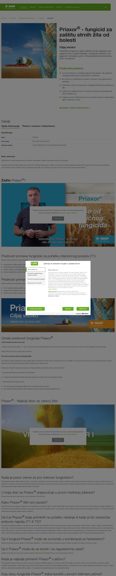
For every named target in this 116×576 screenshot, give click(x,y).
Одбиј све (68, 309)
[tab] (35, 269)
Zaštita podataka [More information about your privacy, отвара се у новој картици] (52, 289)
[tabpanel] (68, 284)
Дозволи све (82, 309)
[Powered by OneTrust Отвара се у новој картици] (83, 314)
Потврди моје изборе (36, 309)
